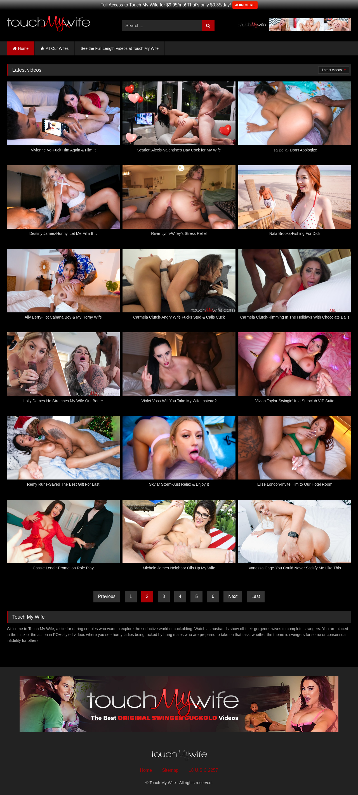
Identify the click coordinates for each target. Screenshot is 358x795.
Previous (107, 596)
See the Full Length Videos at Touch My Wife (120, 48)
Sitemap (170, 770)
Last (255, 596)
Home (23, 48)
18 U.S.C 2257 (203, 770)
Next (232, 596)
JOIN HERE (245, 5)
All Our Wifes (57, 48)
